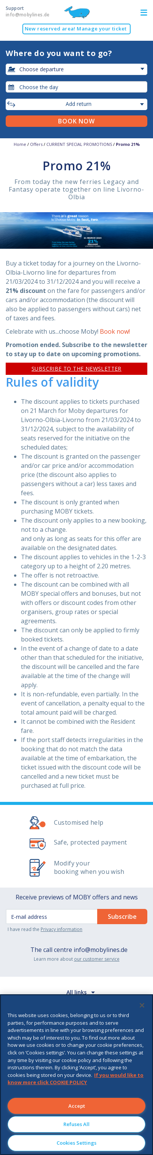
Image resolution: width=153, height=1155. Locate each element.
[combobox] (76, 87)
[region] (76, 1074)
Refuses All (76, 1124)
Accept (76, 1105)
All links (76, 992)
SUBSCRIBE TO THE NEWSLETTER (76, 368)
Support (28, 11)
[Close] (142, 1005)
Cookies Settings (76, 1142)
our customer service (97, 959)
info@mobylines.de (101, 949)
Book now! (115, 331)
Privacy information (61, 929)
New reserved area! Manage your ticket (76, 28)
